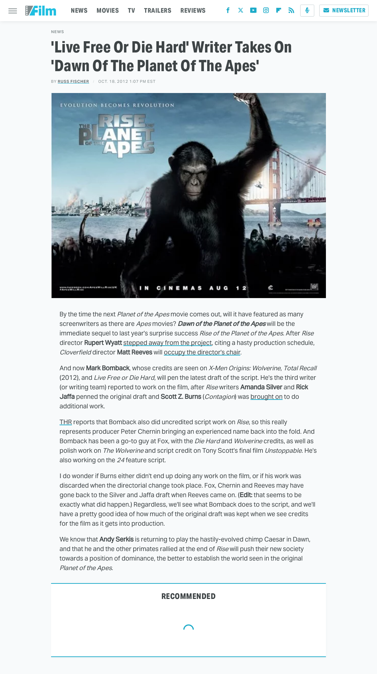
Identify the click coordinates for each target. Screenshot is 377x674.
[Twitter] (241, 12)
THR (66, 422)
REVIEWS (193, 10)
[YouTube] (253, 12)
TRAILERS (157, 10)
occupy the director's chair (202, 352)
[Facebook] (228, 12)
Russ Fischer (73, 81)
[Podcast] (307, 11)
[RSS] (291, 12)
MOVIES (108, 10)
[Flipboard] (279, 12)
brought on (267, 396)
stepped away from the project (167, 343)
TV (131, 10)
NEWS (79, 10)
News (57, 32)
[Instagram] (266, 12)
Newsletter (343, 10)
